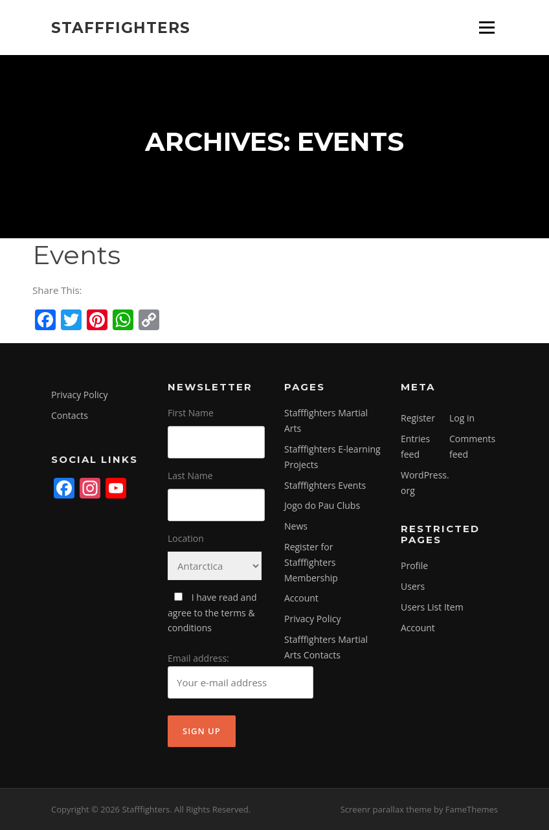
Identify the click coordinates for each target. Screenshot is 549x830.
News (296, 526)
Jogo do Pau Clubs (322, 505)
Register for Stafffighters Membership (311, 562)
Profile (414, 565)
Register (418, 418)
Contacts (69, 415)
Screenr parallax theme (386, 809)
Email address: (240, 675)
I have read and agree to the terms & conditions (212, 612)
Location (186, 538)
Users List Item (432, 607)
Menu (486, 27)
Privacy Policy (79, 394)
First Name (191, 413)
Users (413, 586)
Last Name (190, 475)
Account (301, 598)
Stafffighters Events (325, 485)
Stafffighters (120, 27)
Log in (462, 418)
